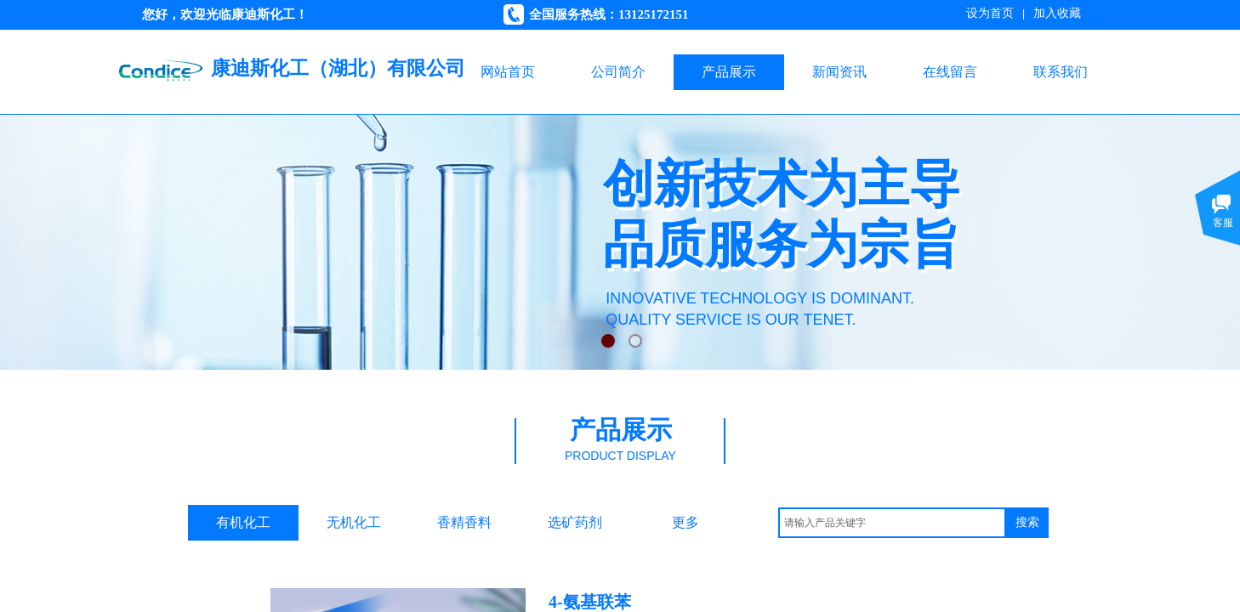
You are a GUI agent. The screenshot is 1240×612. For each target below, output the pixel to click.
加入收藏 (1057, 13)
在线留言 (950, 72)
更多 (685, 522)
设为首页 (990, 13)
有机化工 (243, 522)
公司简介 (618, 72)
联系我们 (1060, 72)
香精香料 (464, 522)
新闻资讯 (839, 72)
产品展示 (729, 72)
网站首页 (508, 72)
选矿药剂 (575, 522)
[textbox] (892, 522)
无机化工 (354, 522)
